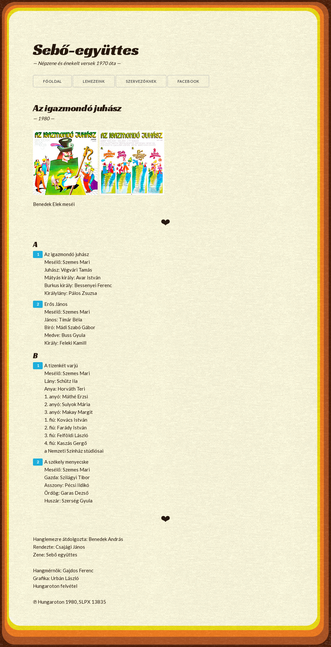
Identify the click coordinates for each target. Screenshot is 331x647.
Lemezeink (94, 81)
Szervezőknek (141, 81)
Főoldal (52, 81)
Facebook (188, 81)
